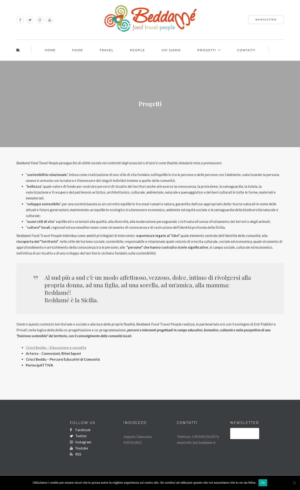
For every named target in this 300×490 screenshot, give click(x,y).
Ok (263, 482)
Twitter (78, 436)
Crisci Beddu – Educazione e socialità (56, 347)
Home (50, 50)
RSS (75, 454)
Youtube (79, 448)
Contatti (246, 50)
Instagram (80, 442)
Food (77, 50)
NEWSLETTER (265, 19)
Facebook (80, 430)
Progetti (206, 50)
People (137, 50)
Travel (107, 50)
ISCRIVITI (244, 434)
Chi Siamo (171, 50)
